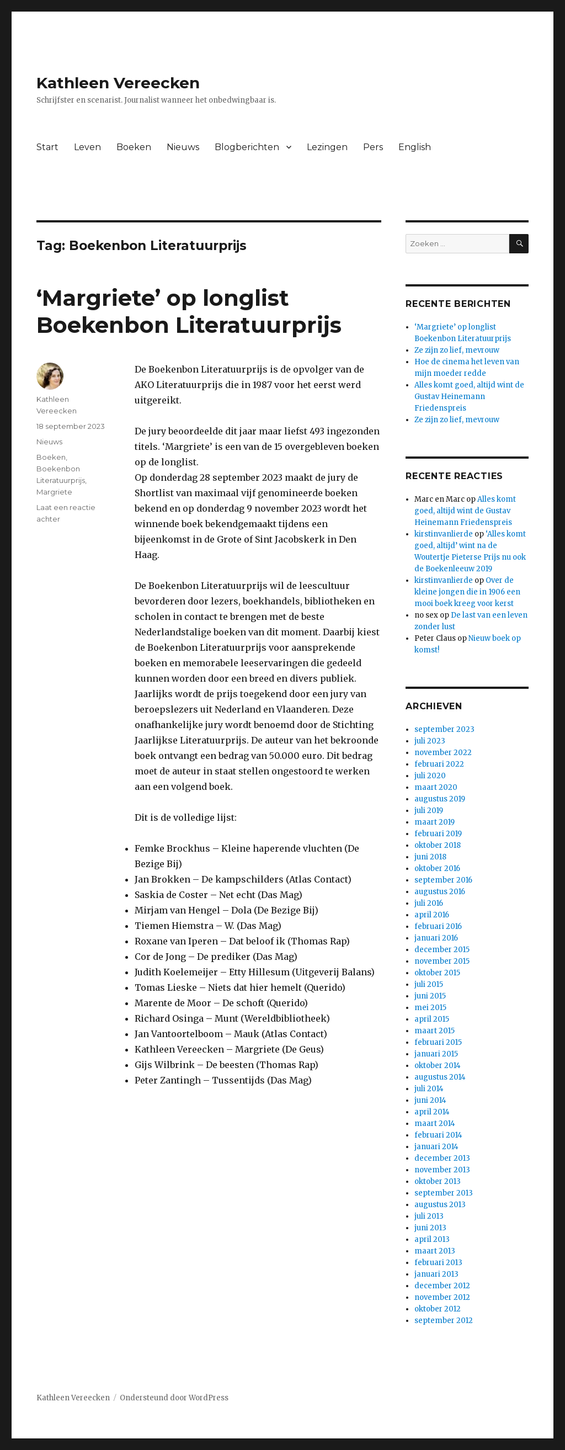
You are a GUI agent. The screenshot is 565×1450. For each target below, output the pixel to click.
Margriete (54, 491)
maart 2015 (434, 1030)
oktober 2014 (437, 1065)
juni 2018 (430, 857)
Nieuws (183, 147)
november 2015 (442, 961)
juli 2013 (429, 1216)
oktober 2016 (437, 868)
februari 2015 (438, 1042)
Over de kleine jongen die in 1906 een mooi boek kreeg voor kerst (467, 592)
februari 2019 (438, 833)
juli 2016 (428, 903)
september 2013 (443, 1193)
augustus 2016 (439, 891)
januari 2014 (436, 1146)
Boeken (133, 147)
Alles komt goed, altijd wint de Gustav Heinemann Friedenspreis (469, 396)
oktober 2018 (437, 845)
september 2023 (444, 729)
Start (47, 147)
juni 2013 (430, 1228)
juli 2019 (428, 810)
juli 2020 (430, 775)
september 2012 (443, 1320)
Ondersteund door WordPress (174, 1398)
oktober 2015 (437, 973)
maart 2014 (434, 1123)
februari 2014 (438, 1135)
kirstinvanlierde (443, 534)
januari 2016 (436, 938)
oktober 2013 (437, 1181)
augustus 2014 (440, 1077)
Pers (373, 147)
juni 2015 (430, 996)
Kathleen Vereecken (118, 82)
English (414, 147)
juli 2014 (429, 1088)
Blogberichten (247, 147)
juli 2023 (429, 741)
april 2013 (432, 1239)
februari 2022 (439, 764)
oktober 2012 (437, 1309)
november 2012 (442, 1297)
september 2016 (443, 880)
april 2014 (432, 1112)
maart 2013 (434, 1251)
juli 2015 (428, 984)
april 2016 (431, 915)
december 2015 (442, 949)
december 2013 (442, 1158)
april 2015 (431, 1019)
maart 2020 (435, 787)
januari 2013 (436, 1274)
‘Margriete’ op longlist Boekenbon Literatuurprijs (189, 311)
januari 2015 (436, 1054)
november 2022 (443, 752)
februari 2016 (438, 926)
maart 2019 (434, 822)
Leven (87, 147)
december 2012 (442, 1285)
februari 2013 (438, 1262)
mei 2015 (430, 1007)
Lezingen (327, 147)
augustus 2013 (440, 1204)
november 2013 (442, 1170)
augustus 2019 (439, 799)
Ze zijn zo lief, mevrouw (456, 350)
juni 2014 (430, 1100)
